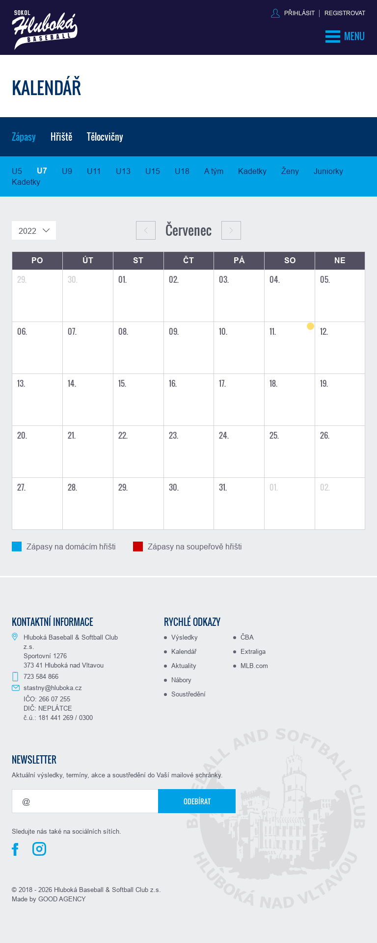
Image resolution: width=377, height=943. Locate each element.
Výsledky (184, 637)
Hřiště (61, 136)
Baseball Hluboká (45, 30)
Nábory (181, 680)
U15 (152, 171)
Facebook (15, 849)
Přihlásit (299, 13)
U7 (42, 170)
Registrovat (344, 13)
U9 (67, 171)
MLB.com (254, 666)
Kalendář (183, 651)
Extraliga (253, 651)
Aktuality (183, 666)
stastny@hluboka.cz (53, 688)
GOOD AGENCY (62, 899)
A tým (213, 171)
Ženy (290, 171)
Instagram (39, 849)
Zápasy (24, 136)
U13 (123, 171)
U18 (182, 171)
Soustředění (188, 694)
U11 (94, 171)
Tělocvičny (105, 136)
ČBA (247, 637)
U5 (17, 171)
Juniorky (328, 171)
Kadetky (252, 171)
